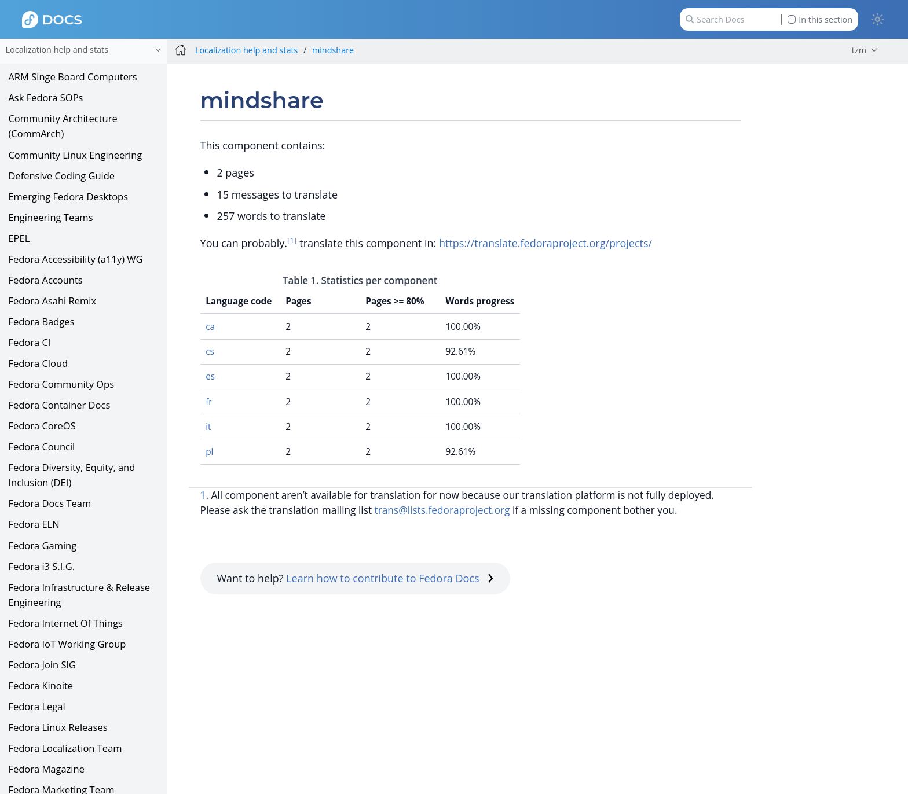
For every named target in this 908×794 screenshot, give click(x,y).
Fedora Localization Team (65, 748)
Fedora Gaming (42, 545)
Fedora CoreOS (41, 425)
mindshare (333, 50)
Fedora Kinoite (40, 685)
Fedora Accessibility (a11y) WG (75, 259)
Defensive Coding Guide (61, 175)
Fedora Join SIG (42, 664)
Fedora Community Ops (61, 384)
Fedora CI (29, 342)
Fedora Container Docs (59, 404)
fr (209, 402)
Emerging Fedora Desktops (68, 196)
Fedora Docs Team (49, 503)
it (208, 427)
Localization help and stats (246, 50)
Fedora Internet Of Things (65, 623)
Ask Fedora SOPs (45, 97)
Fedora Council (41, 446)
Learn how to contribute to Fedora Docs (389, 578)
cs (210, 351)
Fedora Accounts (45, 279)
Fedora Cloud (38, 363)
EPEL (19, 238)
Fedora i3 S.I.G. (41, 566)
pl (209, 452)
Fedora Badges (41, 321)
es (210, 376)
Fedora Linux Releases (57, 727)
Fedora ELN (33, 524)
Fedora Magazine (46, 768)
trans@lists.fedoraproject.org (442, 510)
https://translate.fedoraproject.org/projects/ (545, 243)
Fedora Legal (36, 706)
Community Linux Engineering (75, 154)
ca (210, 327)
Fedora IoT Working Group (67, 643)
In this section (820, 19)
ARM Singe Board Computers (72, 76)
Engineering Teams (50, 217)
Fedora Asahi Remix (52, 300)
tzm (859, 50)
